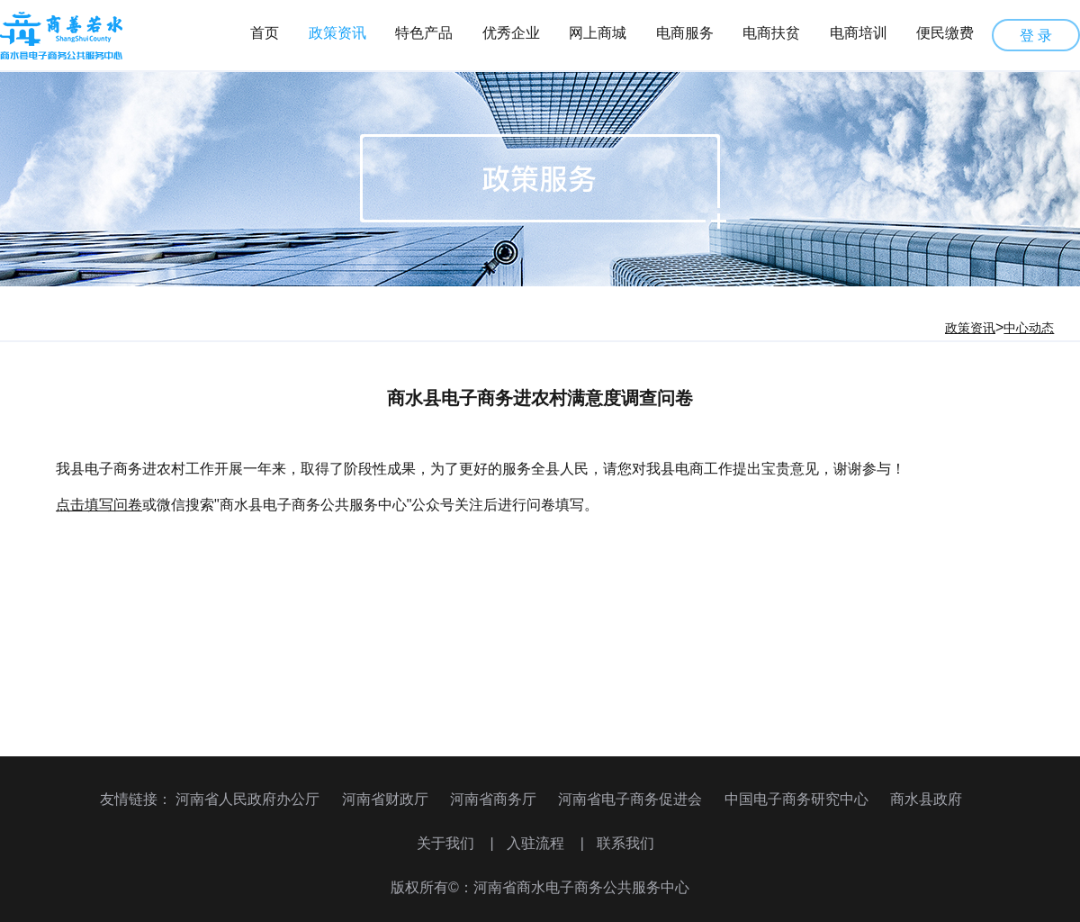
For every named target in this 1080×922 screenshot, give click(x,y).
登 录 (1036, 35)
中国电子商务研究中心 (796, 799)
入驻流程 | (545, 843)
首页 (264, 33)
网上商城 (597, 33)
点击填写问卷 (99, 504)
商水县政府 (926, 799)
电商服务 (685, 33)
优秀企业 (511, 33)
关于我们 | (455, 843)
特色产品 (424, 33)
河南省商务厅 (493, 799)
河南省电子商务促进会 (630, 799)
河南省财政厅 (385, 799)
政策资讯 (337, 33)
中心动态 (1029, 328)
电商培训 (858, 33)
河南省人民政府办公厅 (248, 799)
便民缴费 (945, 33)
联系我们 (625, 843)
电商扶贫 (771, 33)
